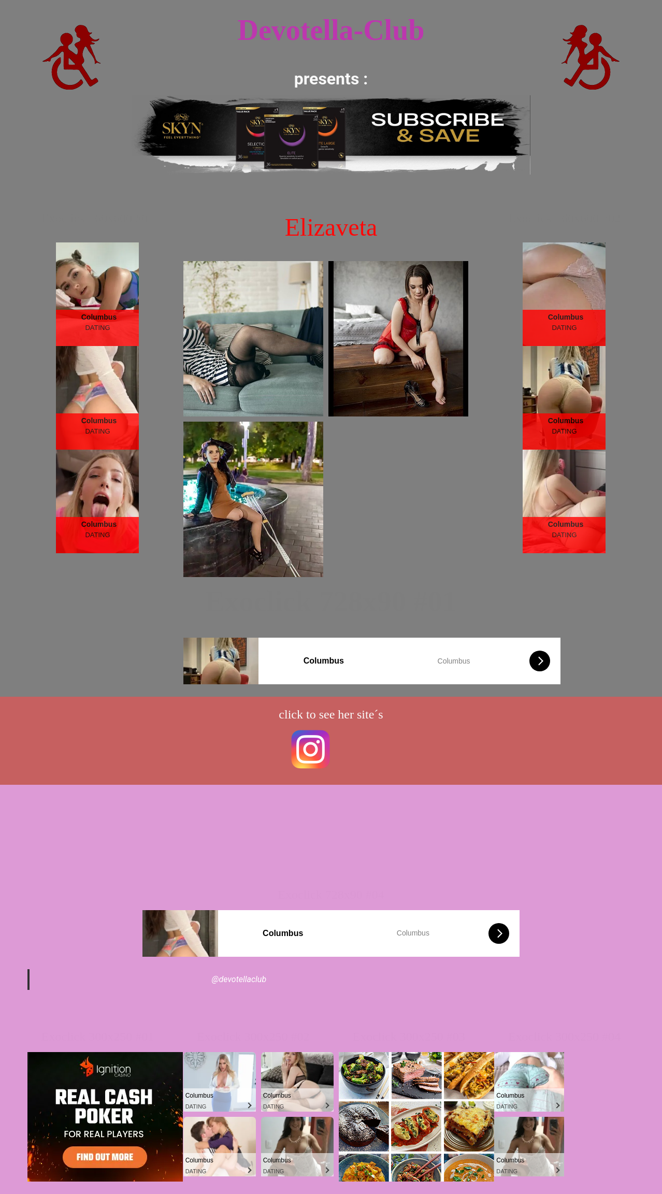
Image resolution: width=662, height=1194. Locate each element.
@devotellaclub (239, 979)
